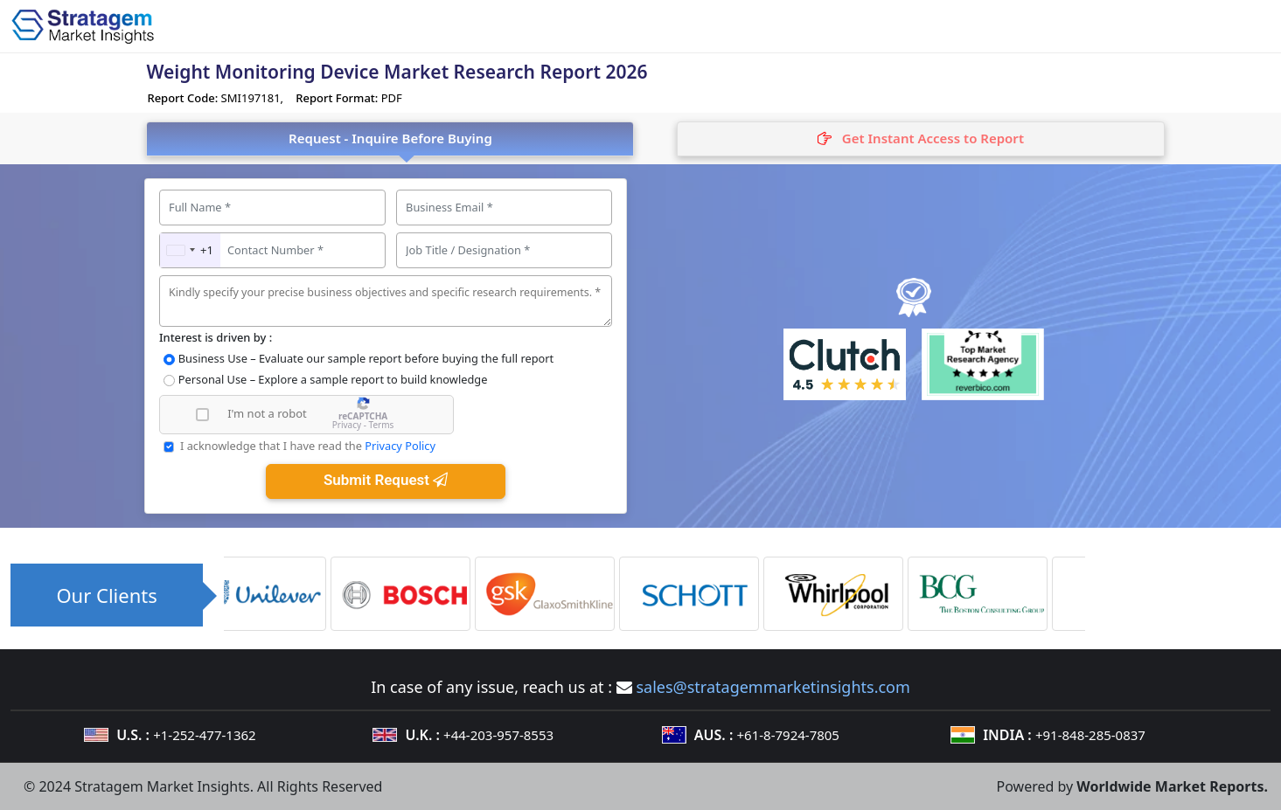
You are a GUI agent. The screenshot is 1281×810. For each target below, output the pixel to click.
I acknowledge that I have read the (307, 445)
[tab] (921, 138)
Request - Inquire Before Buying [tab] (390, 138)
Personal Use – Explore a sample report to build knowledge (333, 379)
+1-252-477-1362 (204, 735)
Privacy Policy (400, 445)
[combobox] (190, 250)
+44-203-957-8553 (498, 735)
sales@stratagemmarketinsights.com (772, 686)
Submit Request (386, 479)
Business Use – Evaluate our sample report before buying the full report (365, 358)
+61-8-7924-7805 (788, 735)
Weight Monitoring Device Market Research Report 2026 (396, 71)
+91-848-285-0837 (1090, 735)
